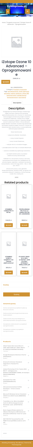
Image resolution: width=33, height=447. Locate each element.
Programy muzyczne (13, 22)
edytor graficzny (16, 93)
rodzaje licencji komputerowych (16, 96)
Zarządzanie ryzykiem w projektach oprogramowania (13, 330)
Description (17, 103)
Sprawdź (6, 82)
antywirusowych (13, 91)
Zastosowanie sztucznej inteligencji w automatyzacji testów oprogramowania (14, 319)
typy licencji (22, 97)
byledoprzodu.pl (16, 6)
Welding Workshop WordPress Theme (15, 443)
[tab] (17, 103)
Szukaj (6, 285)
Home (4, 22)
